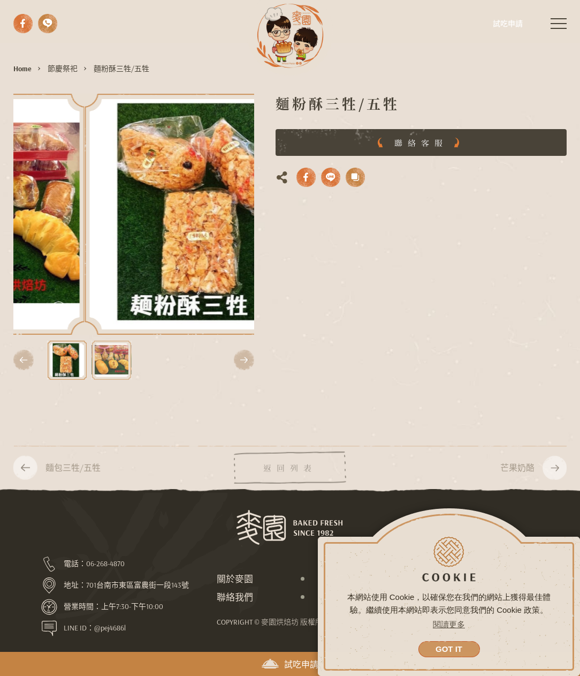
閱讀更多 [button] (449, 624)
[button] (23, 360)
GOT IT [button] (449, 649)
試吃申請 (290, 664)
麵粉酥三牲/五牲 (121, 68)
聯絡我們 (235, 597)
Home (22, 68)
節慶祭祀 (63, 68)
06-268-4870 (105, 563)
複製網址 (355, 177)
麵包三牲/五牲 (73, 476)
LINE (330, 177)
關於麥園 (235, 578)
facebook (23, 23)
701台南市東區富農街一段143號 (137, 585)
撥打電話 (47, 23)
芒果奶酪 (517, 476)
